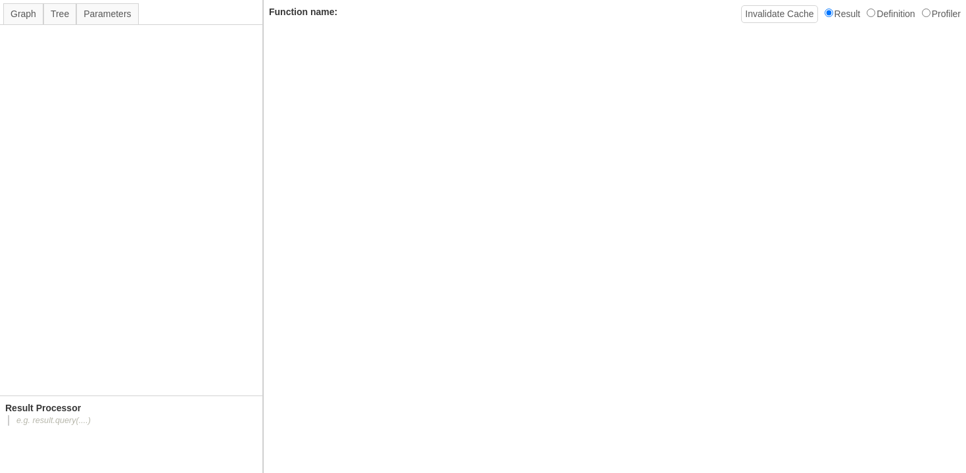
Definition (891, 14)
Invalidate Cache (779, 14)
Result (843, 14)
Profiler (941, 14)
